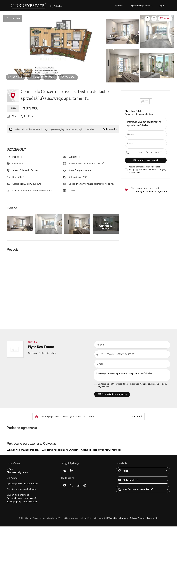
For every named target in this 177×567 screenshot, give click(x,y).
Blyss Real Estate (133, 111)
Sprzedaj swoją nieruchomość (22, 498)
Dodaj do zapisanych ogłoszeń (151, 191)
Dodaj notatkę (110, 129)
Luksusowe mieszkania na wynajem (60, 449)
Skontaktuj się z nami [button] (17, 472)
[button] (145, 220)
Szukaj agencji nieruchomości (22, 501)
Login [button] (161, 5)
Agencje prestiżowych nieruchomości (100, 449)
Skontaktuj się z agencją (112, 394)
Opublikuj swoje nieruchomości (22, 483)
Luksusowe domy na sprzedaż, (23, 449)
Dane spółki (152, 518)
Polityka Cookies (137, 518)
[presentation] (15, 77)
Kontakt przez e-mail (145, 160)
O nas (10, 469)
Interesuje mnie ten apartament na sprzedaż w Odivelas (146, 123)
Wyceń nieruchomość (18, 494)
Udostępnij (137, 416)
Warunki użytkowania (148, 169)
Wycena (118, 5)
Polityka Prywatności (97, 518)
